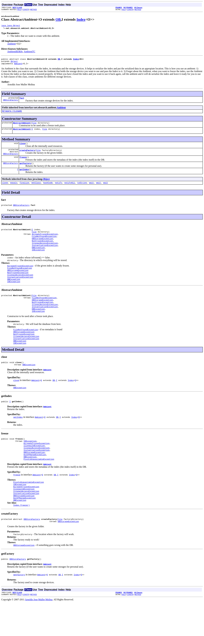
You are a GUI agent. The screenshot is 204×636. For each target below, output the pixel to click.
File (34, 126)
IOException (38, 262)
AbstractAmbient (22, 126)
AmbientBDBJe (15, 52)
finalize (24, 189)
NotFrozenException (42, 251)
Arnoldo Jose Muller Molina (39, 633)
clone (5, 189)
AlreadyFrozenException (45, 243)
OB (58, 19)
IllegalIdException (34, 470)
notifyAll (69, 189)
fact (21, 100)
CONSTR (26, 9)
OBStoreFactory (10, 102)
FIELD (19, 9)
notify (58, 189)
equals (13, 189)
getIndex (24, 176)
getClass (36, 189)
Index (80, 19)
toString (82, 189)
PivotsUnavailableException (39, 487)
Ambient (11, 44)
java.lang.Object (10, 26)
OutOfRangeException (35, 481)
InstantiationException (45, 256)
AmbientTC (29, 52)
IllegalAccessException (45, 253)
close (22, 147)
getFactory (25, 169)
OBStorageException (42, 248)
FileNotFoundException (44, 245)
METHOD (33, 9)
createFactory (27, 155)
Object (14, 62)
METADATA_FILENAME (12, 113)
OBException (38, 259)
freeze (23, 163)
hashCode (48, 189)
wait (91, 189)
